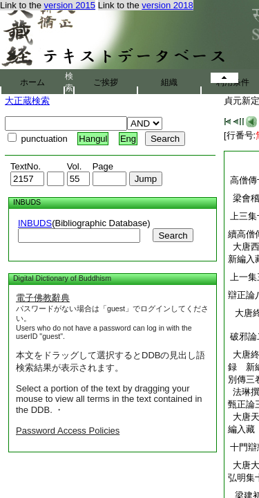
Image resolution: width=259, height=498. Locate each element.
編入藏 (241, 429)
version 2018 (167, 5)
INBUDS (35, 223)
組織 (169, 82)
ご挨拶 (105, 82)
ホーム (32, 82)
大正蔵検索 (27, 100)
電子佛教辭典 (43, 298)
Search (172, 235)
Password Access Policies (67, 430)
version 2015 (69, 5)
